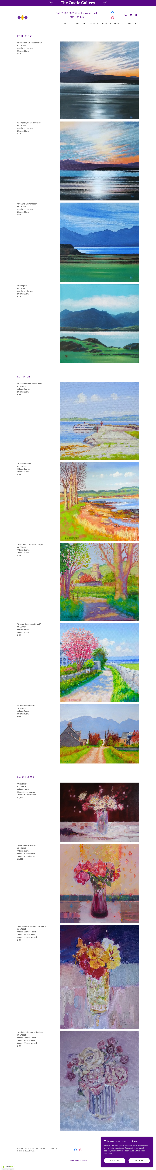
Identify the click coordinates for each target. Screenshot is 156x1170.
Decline (114, 1161)
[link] (22, 17)
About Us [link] (80, 24)
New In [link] (94, 24)
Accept (139, 1161)
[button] (136, 15)
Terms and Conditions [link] (78, 1161)
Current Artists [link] (112, 24)
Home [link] (67, 24)
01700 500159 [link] (69, 13)
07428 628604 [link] (76, 17)
